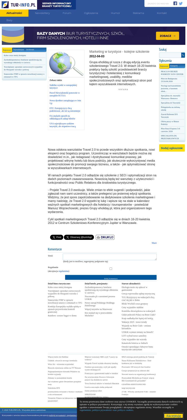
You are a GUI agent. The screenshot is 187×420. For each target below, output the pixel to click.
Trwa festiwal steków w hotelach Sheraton (102, 383)
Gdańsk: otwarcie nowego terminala (62, 360)
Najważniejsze (18, 50)
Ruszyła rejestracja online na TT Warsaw (64, 368)
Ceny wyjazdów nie (134, 339)
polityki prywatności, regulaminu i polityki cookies (69, 415)
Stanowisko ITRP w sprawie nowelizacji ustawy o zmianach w (65, 301)
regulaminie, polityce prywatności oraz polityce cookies (106, 410)
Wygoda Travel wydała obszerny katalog (101, 363)
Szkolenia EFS (54, 388)
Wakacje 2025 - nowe (134, 322)
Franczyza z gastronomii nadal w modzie (101, 373)
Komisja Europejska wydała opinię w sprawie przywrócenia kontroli (64, 309)
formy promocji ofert (93, 391)
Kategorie (173, 66)
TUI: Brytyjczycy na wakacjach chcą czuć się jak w (138, 298)
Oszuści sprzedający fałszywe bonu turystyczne (137, 348)
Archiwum (30, 50)
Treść (50, 255)
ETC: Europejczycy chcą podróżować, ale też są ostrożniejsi (65, 109)
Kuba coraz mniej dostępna (15, 55)
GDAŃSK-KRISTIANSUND (134, 384)
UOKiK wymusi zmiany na (137, 332)
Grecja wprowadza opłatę (138, 293)
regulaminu (64, 271)
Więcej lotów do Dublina (58, 357)
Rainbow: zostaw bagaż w (62, 315)
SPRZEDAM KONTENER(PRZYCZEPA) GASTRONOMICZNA (96, 397)
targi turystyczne (128, 388)
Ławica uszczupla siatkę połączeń (98, 387)
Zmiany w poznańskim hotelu (60, 378)
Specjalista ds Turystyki (170, 103)
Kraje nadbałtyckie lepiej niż (137, 318)
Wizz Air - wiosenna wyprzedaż (61, 364)
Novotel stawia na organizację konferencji (139, 374)
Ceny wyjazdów (132, 307)
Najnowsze (7, 49)
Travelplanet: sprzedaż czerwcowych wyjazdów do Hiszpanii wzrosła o (64, 294)
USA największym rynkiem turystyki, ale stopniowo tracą (63, 125)
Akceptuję (173, 416)
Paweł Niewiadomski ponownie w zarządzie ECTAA (65, 94)
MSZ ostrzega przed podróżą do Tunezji (138, 357)
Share (154, 243)
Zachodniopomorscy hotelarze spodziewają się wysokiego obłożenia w (101, 290)
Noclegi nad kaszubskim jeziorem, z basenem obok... (171, 88)
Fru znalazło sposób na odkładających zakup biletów (62, 117)
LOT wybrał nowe (134, 335)
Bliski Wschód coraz (135, 303)
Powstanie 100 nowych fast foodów (136, 367)
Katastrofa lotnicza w (135, 343)
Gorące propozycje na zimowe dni (135, 370)
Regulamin (53, 267)
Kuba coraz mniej (60, 287)
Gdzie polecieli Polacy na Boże (139, 314)
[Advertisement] (24, 107)
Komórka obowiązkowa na (138, 311)
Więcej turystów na (98, 309)
